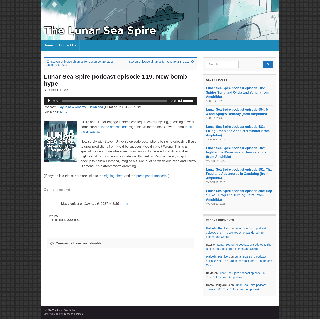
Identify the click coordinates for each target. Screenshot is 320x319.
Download (95, 107)
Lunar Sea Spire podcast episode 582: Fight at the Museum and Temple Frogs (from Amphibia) (236, 152)
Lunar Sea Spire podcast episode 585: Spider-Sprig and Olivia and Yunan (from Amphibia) (237, 92)
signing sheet (113, 176)
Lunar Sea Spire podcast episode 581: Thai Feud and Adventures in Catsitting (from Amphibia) (239, 174)
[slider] (114, 101)
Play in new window (71, 107)
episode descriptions (113, 127)
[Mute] (180, 101)
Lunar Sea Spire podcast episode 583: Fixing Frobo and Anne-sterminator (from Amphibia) (238, 131)
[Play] (49, 101)
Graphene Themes (72, 314)
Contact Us (67, 45)
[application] (120, 101)
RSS (63, 112)
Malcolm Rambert (218, 228)
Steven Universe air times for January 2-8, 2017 (159, 61)
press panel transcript (152, 176)
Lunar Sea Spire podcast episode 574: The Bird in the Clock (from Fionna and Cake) (239, 261)
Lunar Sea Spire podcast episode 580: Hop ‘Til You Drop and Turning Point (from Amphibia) (239, 195)
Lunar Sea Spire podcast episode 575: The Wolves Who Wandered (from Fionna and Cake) (236, 232)
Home (48, 45)
